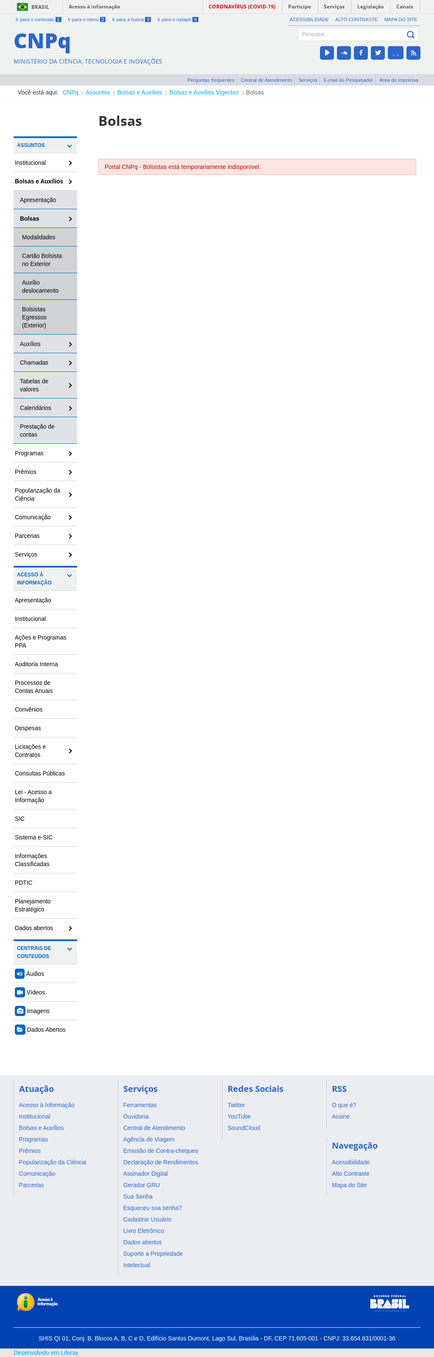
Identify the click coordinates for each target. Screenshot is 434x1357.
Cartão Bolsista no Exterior (42, 259)
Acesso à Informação (34, 579)
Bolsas (255, 92)
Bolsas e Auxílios (139, 92)
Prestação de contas (37, 430)
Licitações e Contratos (30, 750)
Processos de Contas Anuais (34, 686)
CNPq (70, 92)
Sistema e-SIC (34, 837)
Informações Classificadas (32, 860)
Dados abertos (34, 928)
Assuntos (98, 92)
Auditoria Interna (36, 664)
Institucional (30, 162)
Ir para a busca (131, 19)
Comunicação (33, 517)
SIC (20, 818)
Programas (29, 453)
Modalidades (39, 237)
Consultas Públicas (40, 773)
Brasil (40, 7)
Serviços (307, 80)
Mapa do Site (400, 19)
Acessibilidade (309, 19)
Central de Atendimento (266, 80)
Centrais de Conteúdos (34, 952)
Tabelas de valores (34, 385)
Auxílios (30, 344)
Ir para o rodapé (177, 19)
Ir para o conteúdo (38, 19)
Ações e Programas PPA (41, 641)
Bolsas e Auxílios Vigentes (204, 92)
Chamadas (34, 362)
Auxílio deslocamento (40, 286)
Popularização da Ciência (37, 494)
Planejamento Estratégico (33, 905)
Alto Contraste (356, 19)
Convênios (29, 709)
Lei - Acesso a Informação (33, 796)
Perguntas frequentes (210, 80)
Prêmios (25, 471)
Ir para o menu (87, 19)
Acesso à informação (94, 6)
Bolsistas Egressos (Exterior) (34, 317)
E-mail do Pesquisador (348, 80)
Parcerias (27, 535)
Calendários (35, 407)
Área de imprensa (398, 80)
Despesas (28, 728)
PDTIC (24, 882)
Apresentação (38, 200)
